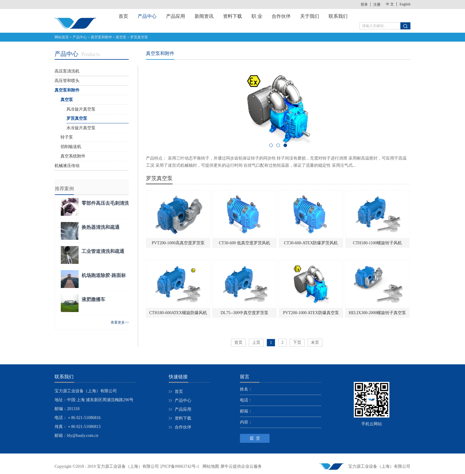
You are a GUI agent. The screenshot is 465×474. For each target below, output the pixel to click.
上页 (256, 342)
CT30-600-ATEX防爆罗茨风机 (311, 243)
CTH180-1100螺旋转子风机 (377, 243)
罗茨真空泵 (139, 37)
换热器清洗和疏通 (101, 227)
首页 (123, 16)
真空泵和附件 (101, 37)
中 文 (390, 4)
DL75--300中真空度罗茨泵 (244, 313)
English (404, 4)
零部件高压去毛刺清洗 (105, 203)
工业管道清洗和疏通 (103, 251)
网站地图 (209, 466)
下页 (297, 342)
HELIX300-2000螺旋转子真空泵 (377, 313)
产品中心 (80, 37)
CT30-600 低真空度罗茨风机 (244, 243)
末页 (315, 342)
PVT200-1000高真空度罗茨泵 (178, 243)
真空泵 (121, 37)
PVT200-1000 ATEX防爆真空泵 (311, 313)
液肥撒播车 (93, 299)
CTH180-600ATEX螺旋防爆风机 (178, 313)
